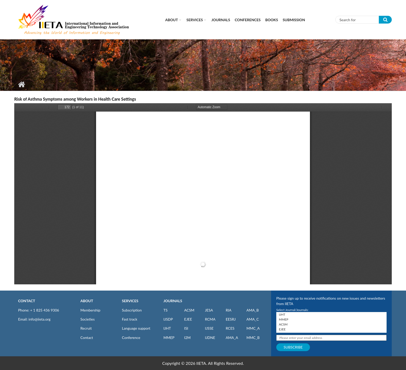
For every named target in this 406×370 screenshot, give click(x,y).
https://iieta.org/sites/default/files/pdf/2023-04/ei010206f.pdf (203, 193)
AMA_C (253, 319)
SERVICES (130, 301)
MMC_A (253, 328)
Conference (131, 337)
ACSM (189, 310)
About (171, 20)
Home (21, 84)
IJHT (167, 328)
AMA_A (232, 337)
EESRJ (231, 319)
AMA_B (253, 310)
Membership (90, 310)
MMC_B (253, 337)
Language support (136, 328)
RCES (230, 328)
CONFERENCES (248, 20)
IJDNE (210, 337)
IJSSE (209, 328)
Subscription (132, 310)
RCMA (210, 319)
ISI (186, 328)
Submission (294, 20)
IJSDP (168, 319)
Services (194, 20)
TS (165, 310)
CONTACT (26, 301)
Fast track (129, 319)
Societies (88, 319)
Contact (87, 337)
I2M (187, 337)
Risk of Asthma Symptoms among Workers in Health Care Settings (75, 99)
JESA (209, 310)
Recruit (86, 328)
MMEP (169, 337)
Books (271, 20)
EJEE (188, 319)
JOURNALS (172, 301)
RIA (228, 310)
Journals (220, 20)
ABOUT (87, 301)
